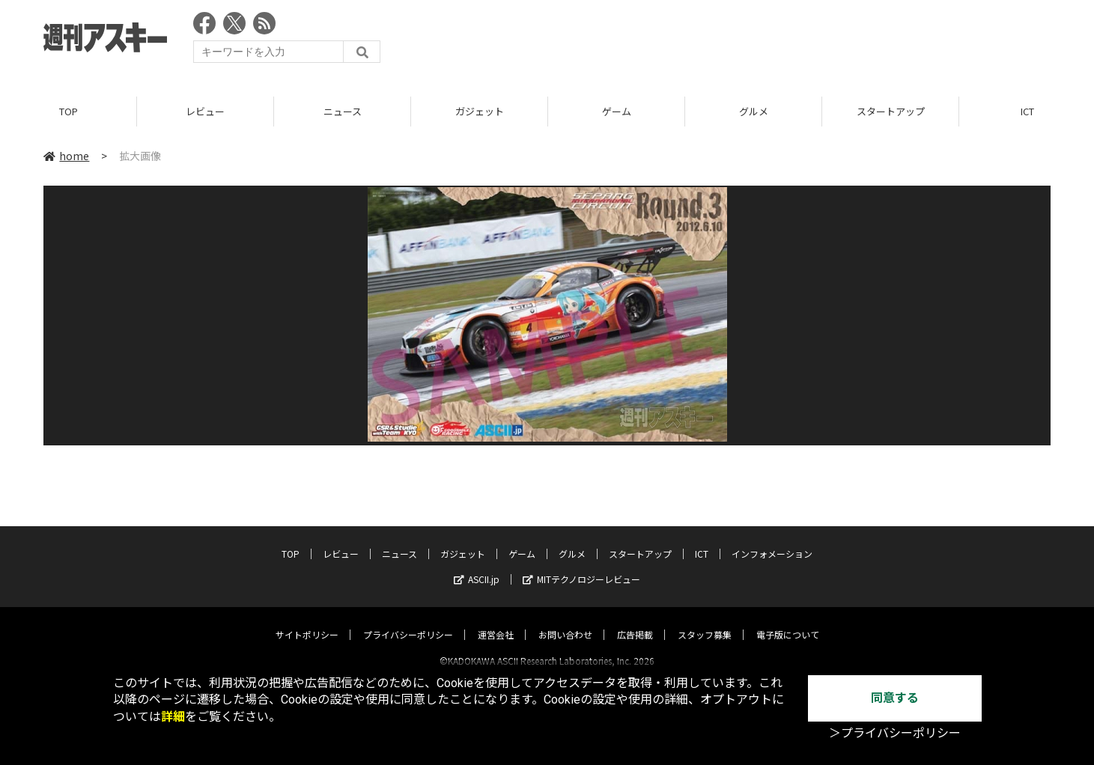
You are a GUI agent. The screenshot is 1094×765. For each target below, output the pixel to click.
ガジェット (479, 112)
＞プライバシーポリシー (895, 733)
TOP (68, 112)
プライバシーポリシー (408, 621)
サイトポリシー (307, 621)
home (66, 156)
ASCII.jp (476, 565)
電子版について (787, 621)
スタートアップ (891, 112)
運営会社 (496, 621)
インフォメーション (772, 540)
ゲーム (616, 112)
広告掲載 (635, 621)
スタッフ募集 (705, 621)
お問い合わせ (565, 621)
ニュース (342, 112)
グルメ (753, 112)
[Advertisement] (778, 41)
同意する (895, 698)
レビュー (205, 112)
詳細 (173, 717)
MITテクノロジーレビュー (581, 565)
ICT (701, 540)
